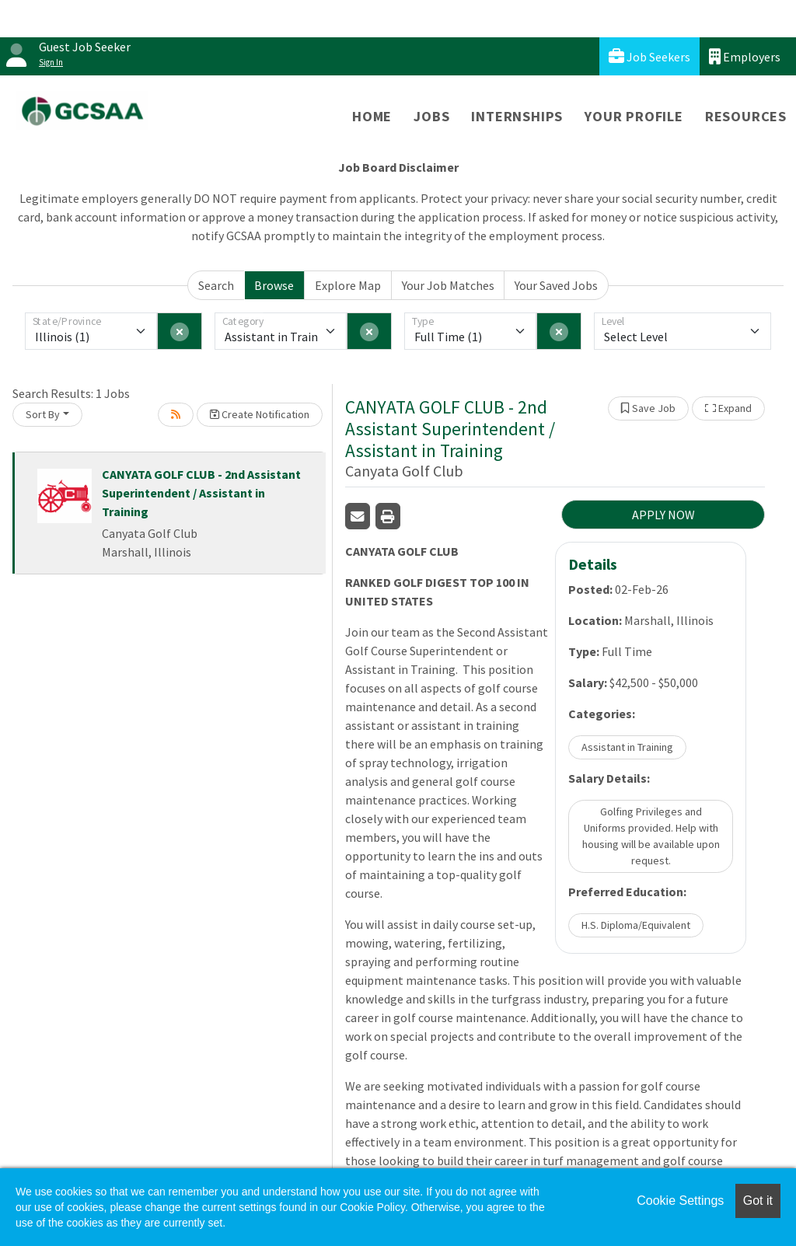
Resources (746, 116)
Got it (758, 1200)
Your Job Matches (448, 285)
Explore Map (348, 285)
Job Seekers (649, 56)
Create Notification (259, 414)
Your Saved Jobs (556, 285)
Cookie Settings (680, 1200)
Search (216, 285)
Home (372, 116)
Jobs (431, 116)
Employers (744, 56)
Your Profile (634, 116)
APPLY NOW (663, 514)
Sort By (43, 414)
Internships (517, 116)
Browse (274, 285)
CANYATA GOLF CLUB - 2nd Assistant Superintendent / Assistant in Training (201, 492)
